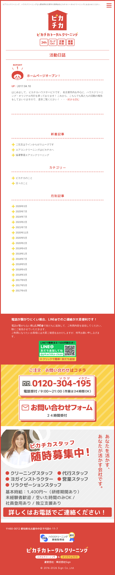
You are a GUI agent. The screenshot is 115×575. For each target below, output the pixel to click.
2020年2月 (21, 243)
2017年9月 (21, 280)
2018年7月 (21, 259)
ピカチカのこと (24, 178)
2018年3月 (21, 274)
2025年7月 (21, 211)
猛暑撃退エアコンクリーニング (32, 155)
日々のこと (22, 183)
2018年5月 (21, 264)
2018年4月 (21, 269)
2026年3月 (21, 206)
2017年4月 (21, 290)
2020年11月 (22, 232)
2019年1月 (21, 253)
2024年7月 (21, 216)
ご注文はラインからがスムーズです (35, 144)
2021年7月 (21, 227)
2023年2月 (21, 222)
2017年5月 (21, 285)
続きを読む (73, 99)
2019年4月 (21, 248)
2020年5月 (21, 237)
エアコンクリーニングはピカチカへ (35, 149)
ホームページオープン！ (44, 76)
